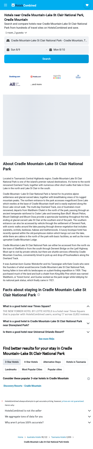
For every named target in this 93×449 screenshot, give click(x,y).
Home (20, 437)
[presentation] (38, 294)
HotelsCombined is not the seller (48, 411)
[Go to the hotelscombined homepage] (24, 5)
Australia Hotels (34, 437)
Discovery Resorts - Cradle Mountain (22, 386)
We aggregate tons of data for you (48, 417)
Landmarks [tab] (10, 369)
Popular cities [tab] (55, 369)
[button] (5, 5)
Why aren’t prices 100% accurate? (48, 422)
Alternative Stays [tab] (52, 362)
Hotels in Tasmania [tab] (76, 362)
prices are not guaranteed (73, 401)
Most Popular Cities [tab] (32, 369)
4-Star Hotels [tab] (31, 362)
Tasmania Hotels (58, 437)
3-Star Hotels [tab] (12, 362)
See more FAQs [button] (46, 339)
